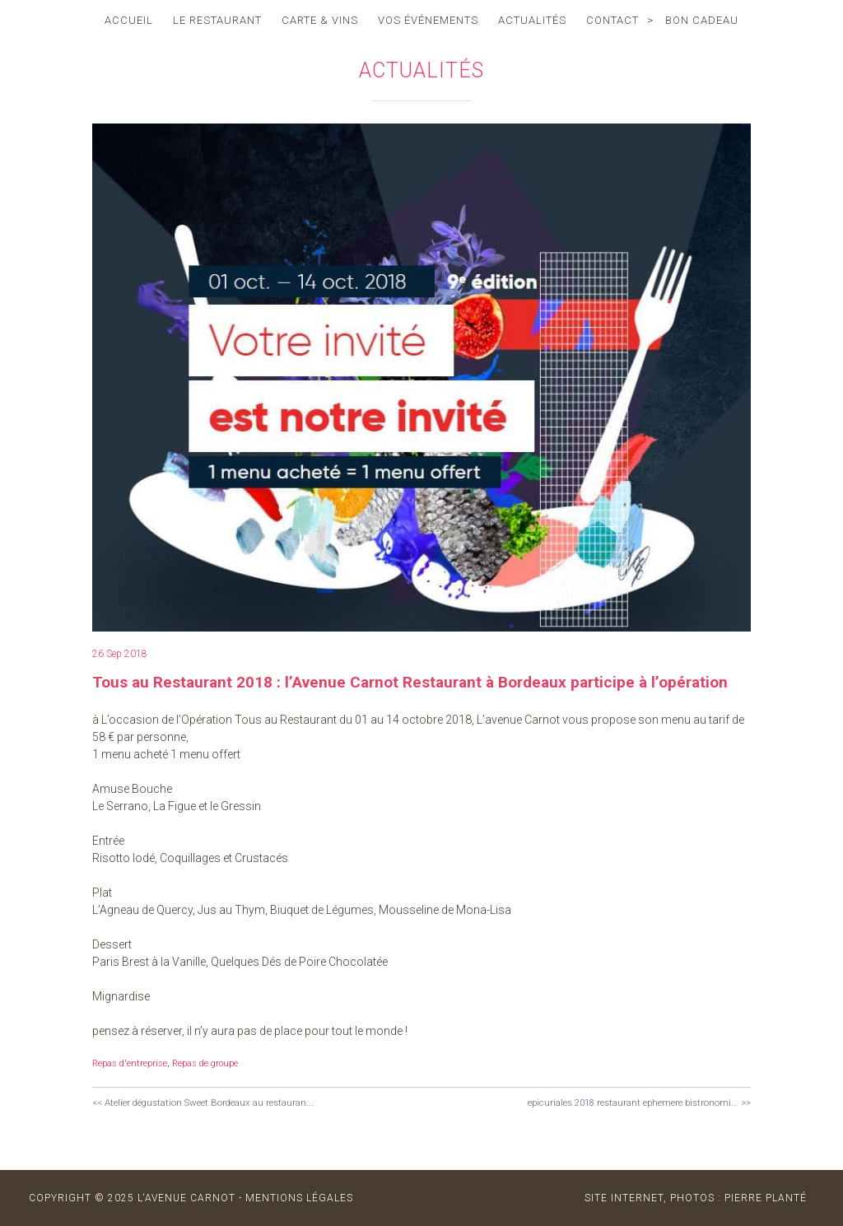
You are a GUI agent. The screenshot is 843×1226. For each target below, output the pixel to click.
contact (612, 20)
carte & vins (320, 20)
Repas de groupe (205, 1063)
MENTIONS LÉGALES (299, 1198)
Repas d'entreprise (129, 1063)
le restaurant (217, 20)
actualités (532, 20)
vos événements (428, 20)
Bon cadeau (701, 20)
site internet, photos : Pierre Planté (696, 1198)
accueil (129, 20)
